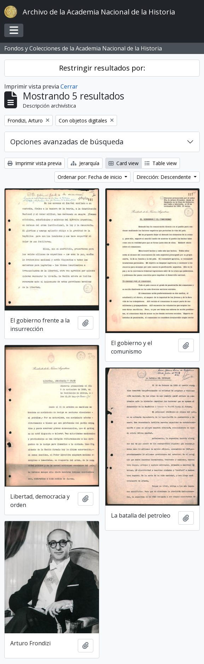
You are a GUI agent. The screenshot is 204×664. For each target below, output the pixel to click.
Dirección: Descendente (164, 177)
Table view (161, 163)
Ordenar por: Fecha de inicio (90, 177)
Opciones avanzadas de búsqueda (66, 141)
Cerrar (69, 86)
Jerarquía (85, 163)
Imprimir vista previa (34, 163)
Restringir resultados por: (102, 68)
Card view (124, 163)
